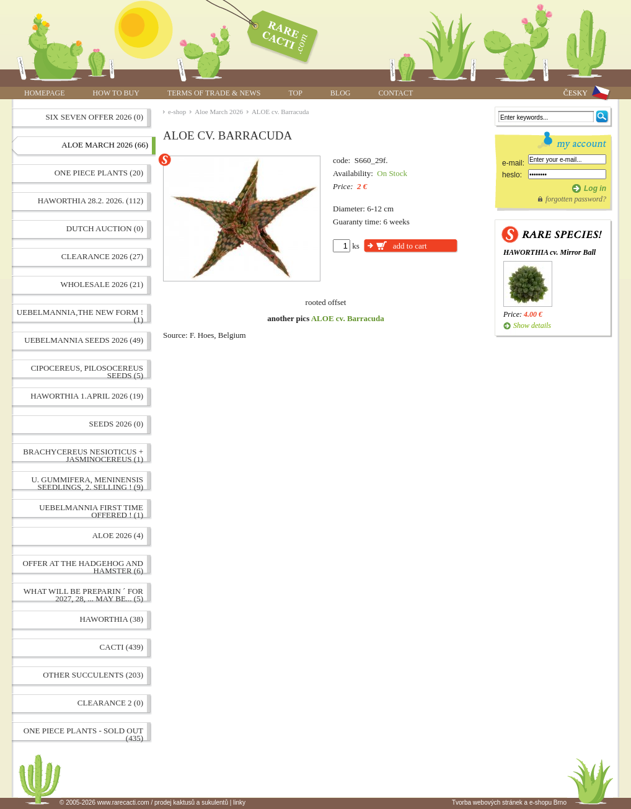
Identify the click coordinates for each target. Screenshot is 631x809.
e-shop (177, 111)
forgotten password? (575, 199)
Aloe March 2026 (219, 111)
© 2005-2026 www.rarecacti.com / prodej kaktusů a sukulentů (144, 802)
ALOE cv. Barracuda (280, 111)
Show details (532, 325)
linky (239, 802)
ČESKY (575, 93)
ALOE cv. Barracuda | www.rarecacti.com (276, 34)
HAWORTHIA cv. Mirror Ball (549, 252)
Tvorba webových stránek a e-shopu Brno (509, 802)
